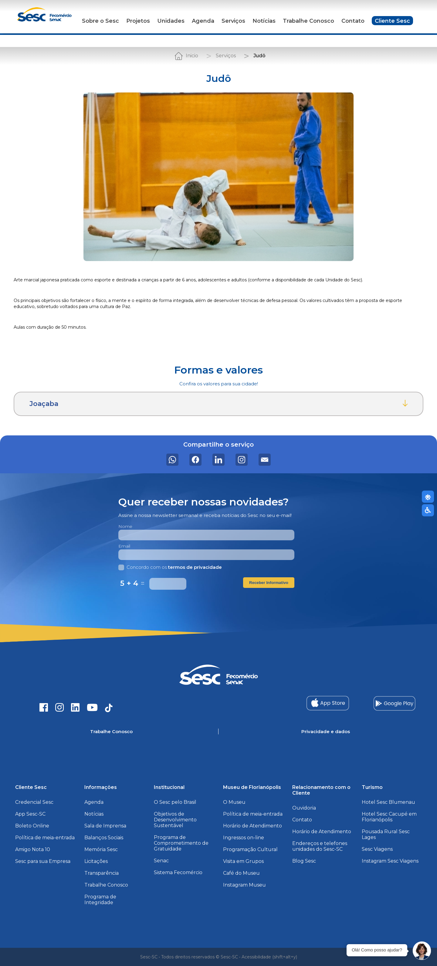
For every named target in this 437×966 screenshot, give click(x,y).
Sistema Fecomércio (178, 872)
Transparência (101, 873)
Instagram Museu (244, 885)
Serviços (233, 21)
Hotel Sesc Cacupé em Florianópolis (389, 817)
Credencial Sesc (34, 802)
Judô (259, 56)
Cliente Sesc (392, 21)
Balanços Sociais (103, 837)
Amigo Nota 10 (32, 849)
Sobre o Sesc (100, 21)
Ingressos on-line (243, 837)
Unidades (171, 21)
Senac (161, 861)
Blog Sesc (304, 861)
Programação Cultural (250, 849)
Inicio (192, 56)
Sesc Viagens (377, 849)
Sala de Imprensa (105, 826)
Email (124, 546)
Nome (125, 526)
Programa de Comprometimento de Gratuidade (181, 843)
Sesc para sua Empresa (42, 861)
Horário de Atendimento (252, 826)
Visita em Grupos (243, 861)
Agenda (203, 21)
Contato (352, 21)
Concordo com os (170, 567)
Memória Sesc (101, 849)
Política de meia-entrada (45, 837)
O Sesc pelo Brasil (175, 802)
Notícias (264, 21)
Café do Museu (241, 873)
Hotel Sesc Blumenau (388, 802)
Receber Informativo (268, 582)
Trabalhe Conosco (308, 21)
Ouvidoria (304, 808)
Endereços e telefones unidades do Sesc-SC (319, 846)
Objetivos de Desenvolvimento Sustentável (175, 819)
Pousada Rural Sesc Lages (386, 834)
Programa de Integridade (100, 899)
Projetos (138, 21)
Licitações (96, 861)
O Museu (234, 802)
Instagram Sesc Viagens (390, 861)
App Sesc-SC (30, 814)
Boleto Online (32, 826)
